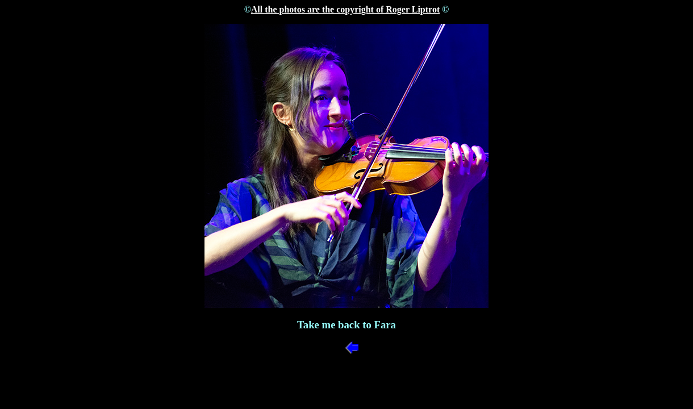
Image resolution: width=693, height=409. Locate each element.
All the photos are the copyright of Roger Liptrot (345, 9)
